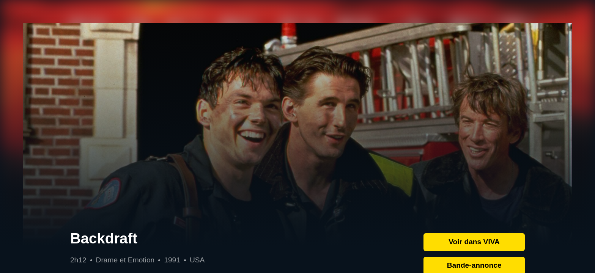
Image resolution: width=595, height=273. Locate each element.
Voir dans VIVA (474, 242)
